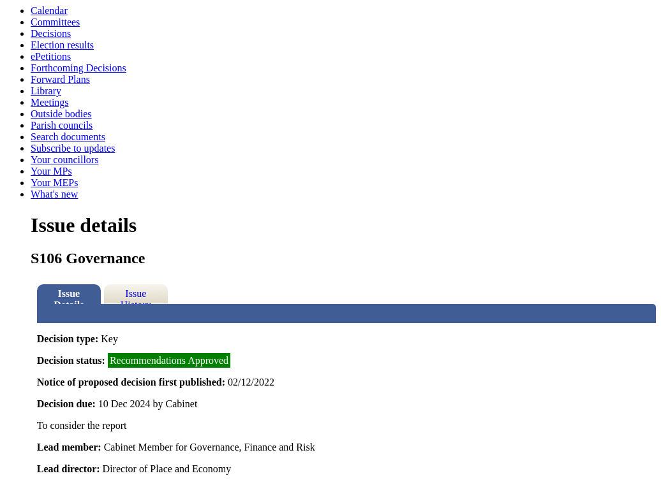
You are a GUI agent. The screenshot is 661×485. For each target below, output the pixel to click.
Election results (62, 45)
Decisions (51, 33)
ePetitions (51, 56)
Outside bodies (61, 113)
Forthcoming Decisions (78, 67)
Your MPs (51, 171)
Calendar (49, 10)
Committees (55, 22)
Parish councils (62, 125)
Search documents (68, 136)
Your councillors (64, 159)
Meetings (50, 102)
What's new (54, 194)
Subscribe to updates (73, 148)
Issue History (136, 296)
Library (46, 90)
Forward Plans (60, 79)
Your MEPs (54, 182)
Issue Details (69, 296)
